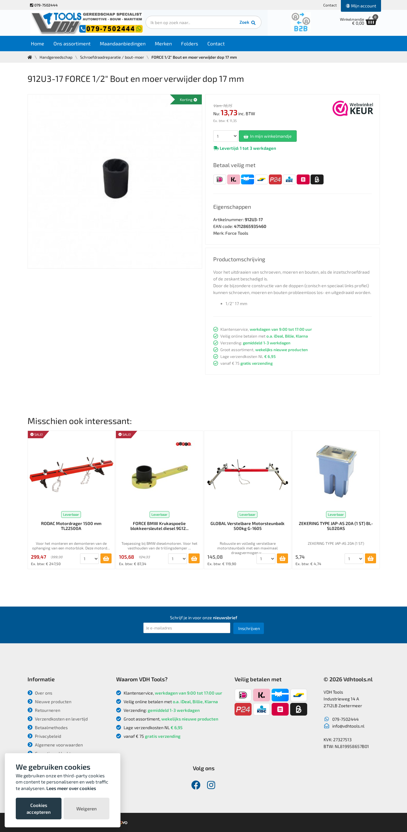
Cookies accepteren (39, 808)
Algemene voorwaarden (55, 744)
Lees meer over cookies (71, 788)
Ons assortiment (73, 44)
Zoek (245, 23)
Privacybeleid (44, 736)
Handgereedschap (56, 57)
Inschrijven (249, 628)
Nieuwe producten (49, 701)
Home (38, 44)
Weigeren (86, 808)
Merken (164, 44)
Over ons (40, 692)
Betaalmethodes (48, 727)
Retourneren (44, 710)
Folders (190, 44)
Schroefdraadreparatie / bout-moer (112, 57)
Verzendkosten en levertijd (58, 718)
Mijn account (361, 5)
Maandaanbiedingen (124, 44)
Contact (330, 5)
